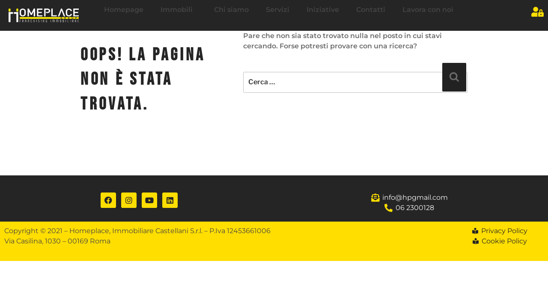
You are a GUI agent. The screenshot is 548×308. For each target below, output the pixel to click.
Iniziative (323, 10)
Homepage (123, 10)
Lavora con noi (427, 10)
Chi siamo (231, 10)
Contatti (370, 10)
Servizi (277, 10)
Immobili (179, 10)
